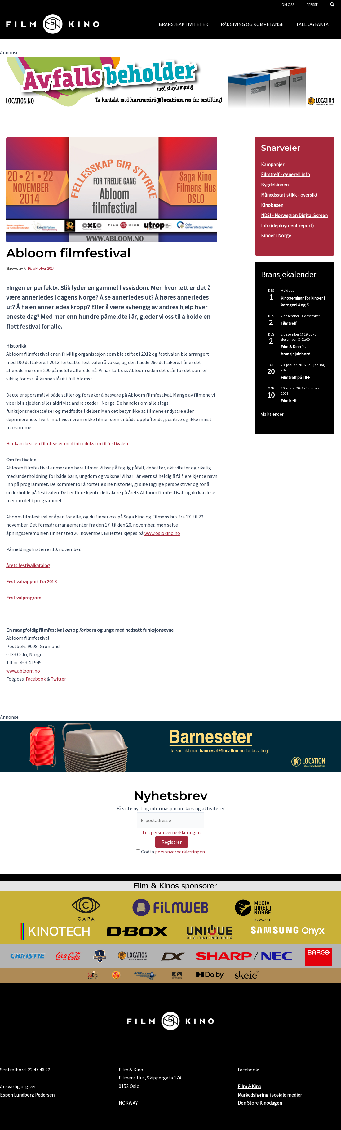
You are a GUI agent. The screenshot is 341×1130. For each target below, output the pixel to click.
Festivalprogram (24, 597)
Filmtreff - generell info (286, 174)
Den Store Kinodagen (260, 1103)
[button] (332, 5)
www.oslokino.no (162, 533)
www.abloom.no (23, 671)
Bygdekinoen (275, 184)
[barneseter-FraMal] (170, 746)
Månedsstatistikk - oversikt (290, 194)
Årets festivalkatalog (28, 565)
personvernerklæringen (180, 852)
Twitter (59, 679)
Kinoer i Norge (276, 244)
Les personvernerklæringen (171, 833)
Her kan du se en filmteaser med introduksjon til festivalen (68, 443)
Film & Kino (250, 1086)
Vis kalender (272, 422)
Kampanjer (273, 164)
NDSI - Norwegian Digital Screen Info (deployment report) (287, 224)
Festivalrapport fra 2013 (32, 581)
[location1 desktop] (170, 81)
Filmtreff (288, 331)
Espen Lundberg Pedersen (27, 1095)
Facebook (35, 679)
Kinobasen (272, 204)
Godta (170, 852)
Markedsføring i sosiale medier (270, 1095)
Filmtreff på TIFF (295, 385)
